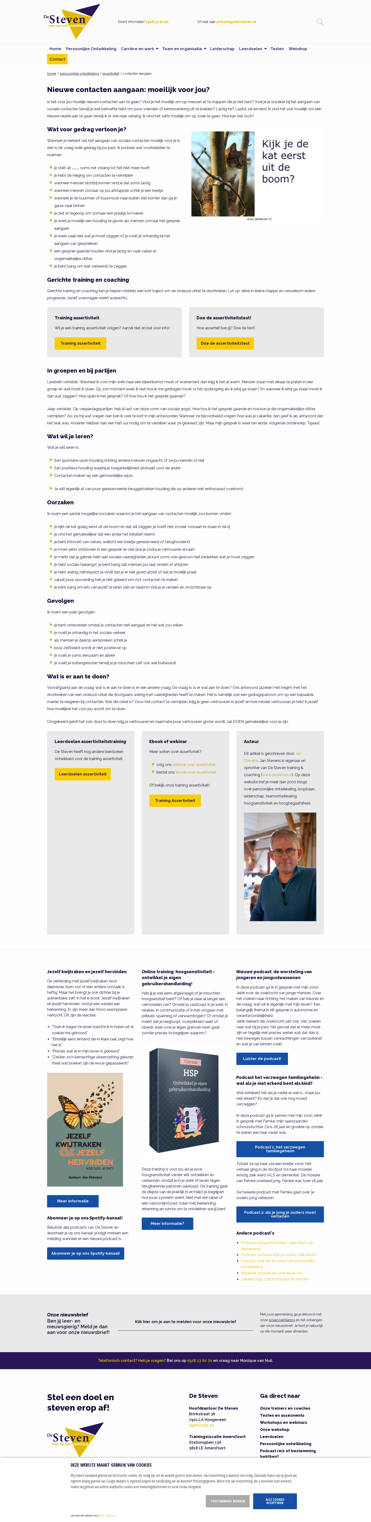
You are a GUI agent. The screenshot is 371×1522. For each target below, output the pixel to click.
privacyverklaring (282, 1320)
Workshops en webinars (283, 1422)
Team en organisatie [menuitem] (182, 48)
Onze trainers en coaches (285, 1408)
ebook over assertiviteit (196, 772)
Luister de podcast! (262, 1058)
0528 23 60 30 (157, 22)
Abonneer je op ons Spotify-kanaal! (85, 1253)
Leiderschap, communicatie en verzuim (275, 1279)
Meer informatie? (167, 1223)
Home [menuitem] (55, 48)
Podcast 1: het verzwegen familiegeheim (280, 1149)
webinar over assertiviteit (194, 764)
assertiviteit (111, 73)
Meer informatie (73, 1201)
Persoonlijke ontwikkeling (285, 1444)
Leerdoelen (271, 1436)
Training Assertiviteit (175, 800)
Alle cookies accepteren (275, 1501)
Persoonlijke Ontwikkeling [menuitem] (91, 48)
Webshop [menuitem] (298, 48)
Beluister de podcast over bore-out (272, 1273)
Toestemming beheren (228, 1501)
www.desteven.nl (277, 775)
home (51, 73)
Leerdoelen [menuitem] (250, 48)
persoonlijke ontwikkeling (79, 73)
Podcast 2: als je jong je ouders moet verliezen (280, 1214)
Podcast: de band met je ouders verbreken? (279, 1255)
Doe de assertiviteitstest (225, 343)
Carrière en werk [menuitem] (137, 48)
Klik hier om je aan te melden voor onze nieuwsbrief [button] (185, 1322)
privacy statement (107, 1515)
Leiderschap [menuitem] (222, 48)
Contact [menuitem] (57, 59)
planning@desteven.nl (236, 22)
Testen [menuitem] (277, 48)
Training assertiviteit (81, 343)
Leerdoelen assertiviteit (82, 774)
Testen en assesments (282, 1415)
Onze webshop (274, 1429)
